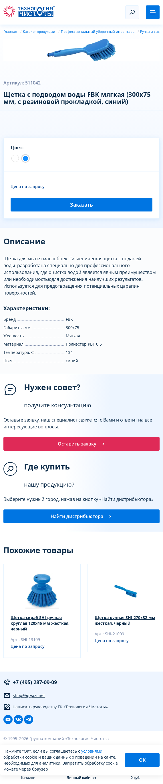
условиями (91, 751)
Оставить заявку (82, 444)
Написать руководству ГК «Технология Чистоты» (55, 707)
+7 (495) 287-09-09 (30, 682)
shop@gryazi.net (24, 695)
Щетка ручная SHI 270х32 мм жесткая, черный (125, 620)
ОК (142, 760)
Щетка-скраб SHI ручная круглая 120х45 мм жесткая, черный (40, 623)
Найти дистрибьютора (81, 516)
